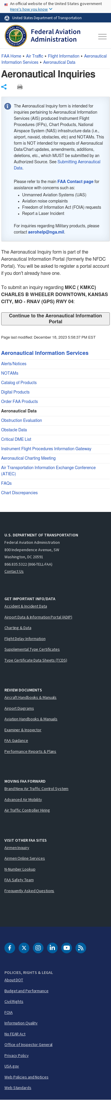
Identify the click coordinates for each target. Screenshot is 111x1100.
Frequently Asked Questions (29, 890)
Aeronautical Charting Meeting (28, 458)
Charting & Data (17, 627)
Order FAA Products (19, 402)
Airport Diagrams (19, 708)
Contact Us (14, 571)
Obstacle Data (14, 430)
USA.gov (11, 1066)
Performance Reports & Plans (30, 751)
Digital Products (15, 392)
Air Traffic (34, 56)
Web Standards (17, 1087)
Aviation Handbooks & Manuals (30, 719)
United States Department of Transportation (47, 17)
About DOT (13, 980)
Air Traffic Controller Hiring (27, 810)
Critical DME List (16, 440)
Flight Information (63, 56)
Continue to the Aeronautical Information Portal (55, 319)
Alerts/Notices (13, 364)
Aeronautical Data (59, 63)
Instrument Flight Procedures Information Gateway (46, 449)
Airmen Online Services (24, 858)
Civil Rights (13, 1001)
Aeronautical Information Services (45, 353)
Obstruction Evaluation (21, 421)
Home (11, 56)
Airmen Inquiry (16, 847)
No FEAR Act (14, 1034)
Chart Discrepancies (19, 493)
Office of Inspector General (28, 1044)
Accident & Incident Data (25, 606)
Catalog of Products (19, 383)
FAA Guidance (16, 740)
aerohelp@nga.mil (46, 232)
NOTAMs (9, 373)
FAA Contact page (75, 182)
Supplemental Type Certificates (32, 649)
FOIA (8, 1012)
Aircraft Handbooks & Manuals (30, 697)
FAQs (6, 484)
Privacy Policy (16, 1055)
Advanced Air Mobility (23, 799)
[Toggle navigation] (101, 36)
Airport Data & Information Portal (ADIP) (38, 617)
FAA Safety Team (19, 879)
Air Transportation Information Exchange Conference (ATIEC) (48, 471)
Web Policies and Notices (26, 1077)
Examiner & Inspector (22, 729)
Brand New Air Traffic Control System (36, 788)
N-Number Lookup (20, 869)
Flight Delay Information (25, 638)
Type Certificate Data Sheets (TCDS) (35, 660)
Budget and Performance (26, 990)
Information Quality (21, 1023)
